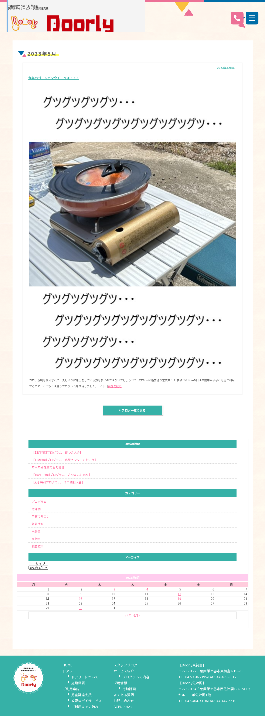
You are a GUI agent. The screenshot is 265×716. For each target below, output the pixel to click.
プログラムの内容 (135, 676)
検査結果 (38, 546)
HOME (67, 664)
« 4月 (128, 615)
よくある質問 (123, 694)
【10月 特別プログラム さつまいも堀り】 (62, 475)
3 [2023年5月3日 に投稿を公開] (114, 589)
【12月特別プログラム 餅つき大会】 (57, 452)
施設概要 (78, 682)
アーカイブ (36, 563)
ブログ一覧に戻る (132, 410)
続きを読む (115, 386)
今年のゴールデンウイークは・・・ (53, 77)
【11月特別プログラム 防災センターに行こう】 (65, 460)
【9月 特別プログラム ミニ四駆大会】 (58, 482)
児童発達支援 (81, 694)
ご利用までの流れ (84, 706)
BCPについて (123, 706)
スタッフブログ (125, 664)
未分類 (36, 531)
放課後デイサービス (86, 700)
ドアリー (69, 670)
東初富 (36, 539)
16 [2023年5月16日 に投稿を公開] (80, 598)
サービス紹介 (123, 670)
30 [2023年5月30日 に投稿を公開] (80, 608)
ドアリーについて (84, 676)
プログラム (39, 501)
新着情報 (38, 524)
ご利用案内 (70, 688)
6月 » (136, 615)
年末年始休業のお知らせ (48, 467)
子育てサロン (41, 516)
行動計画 (129, 688)
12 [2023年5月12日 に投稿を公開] (179, 594)
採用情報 (120, 682)
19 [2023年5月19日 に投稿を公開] (179, 598)
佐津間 (36, 509)
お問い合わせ (123, 700)
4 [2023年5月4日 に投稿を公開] (147, 589)
